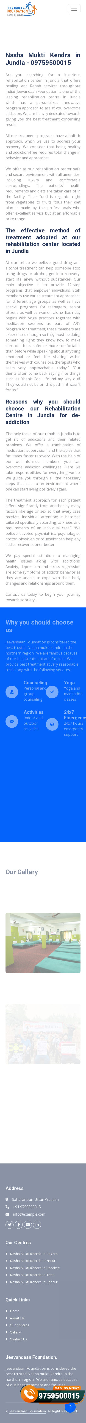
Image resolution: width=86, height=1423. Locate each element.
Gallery (15, 1332)
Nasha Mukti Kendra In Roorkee (35, 1267)
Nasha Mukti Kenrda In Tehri (32, 1274)
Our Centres (19, 1325)
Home (15, 1311)
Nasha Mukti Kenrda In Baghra (34, 1253)
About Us (17, 1318)
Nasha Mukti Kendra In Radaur (34, 1282)
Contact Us (18, 1339)
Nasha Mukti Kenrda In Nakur (32, 1260)
